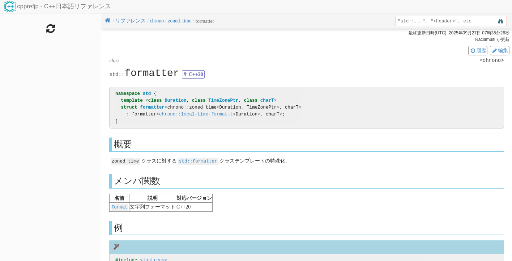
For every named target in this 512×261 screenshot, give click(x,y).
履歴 (478, 50)
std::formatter (198, 161)
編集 (499, 50)
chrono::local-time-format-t (196, 114)
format (119, 206)
